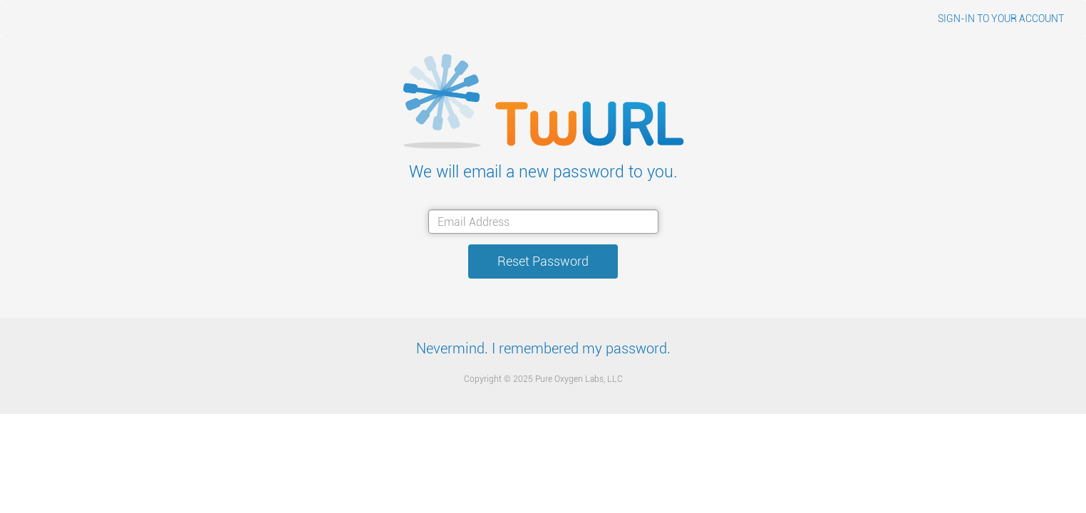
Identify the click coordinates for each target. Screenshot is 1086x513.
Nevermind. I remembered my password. (543, 349)
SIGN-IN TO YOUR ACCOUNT (1001, 18)
